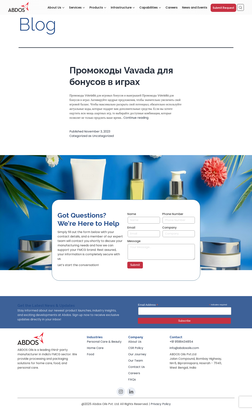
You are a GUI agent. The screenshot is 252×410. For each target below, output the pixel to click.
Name (131, 214)
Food (90, 354)
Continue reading (135, 118)
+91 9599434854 (181, 342)
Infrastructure (121, 8)
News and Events (194, 8)
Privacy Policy (161, 404)
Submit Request (223, 7)
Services (75, 8)
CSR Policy (135, 348)
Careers (172, 8)
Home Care (95, 348)
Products (96, 8)
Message (133, 241)
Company (169, 227)
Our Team (135, 360)
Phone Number (172, 214)
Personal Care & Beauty (104, 342)
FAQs (132, 379)
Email (131, 227)
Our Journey (137, 354)
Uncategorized (103, 136)
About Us (54, 8)
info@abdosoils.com (184, 348)
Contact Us (136, 367)
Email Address (148, 305)
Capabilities (148, 8)
